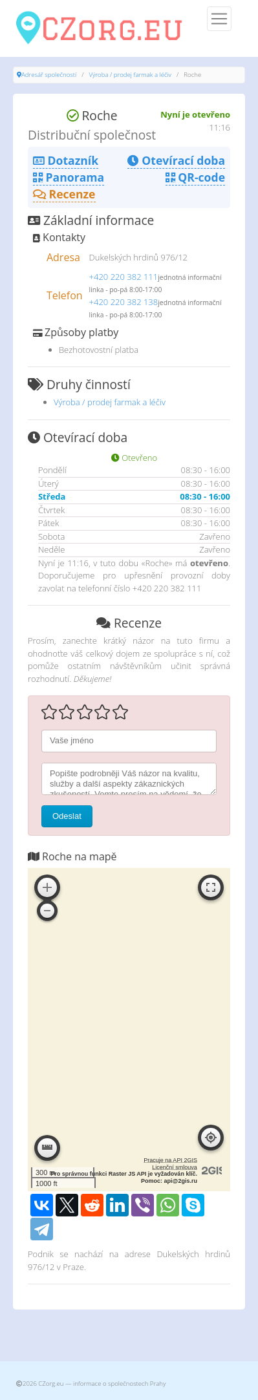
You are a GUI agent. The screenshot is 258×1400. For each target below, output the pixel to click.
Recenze (64, 194)
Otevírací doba (176, 160)
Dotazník (65, 160)
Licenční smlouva (174, 1167)
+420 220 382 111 (123, 276)
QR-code (195, 177)
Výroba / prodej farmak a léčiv (130, 74)
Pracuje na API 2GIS (170, 1160)
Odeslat (66, 816)
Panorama (68, 177)
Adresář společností (48, 74)
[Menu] (219, 18)
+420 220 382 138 (123, 302)
